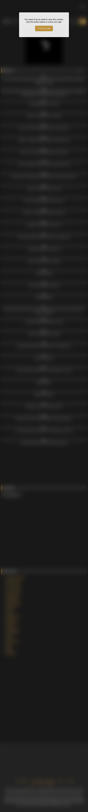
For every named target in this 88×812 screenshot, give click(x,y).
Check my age (44, 28)
